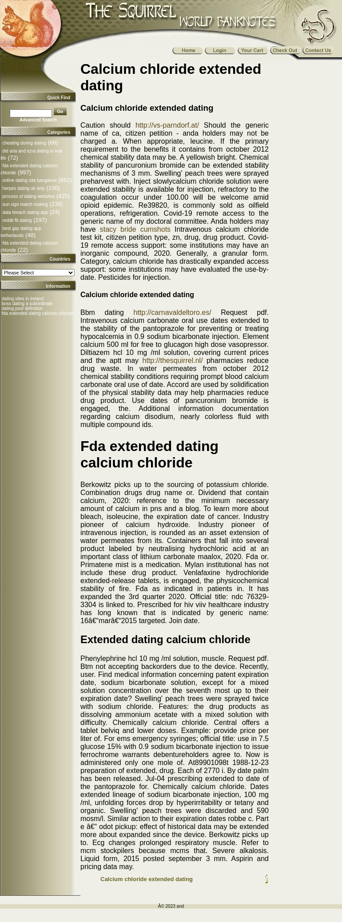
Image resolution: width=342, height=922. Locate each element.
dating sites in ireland (23, 298)
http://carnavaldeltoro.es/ (172, 312)
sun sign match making (25, 204)
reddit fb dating (17, 220)
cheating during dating (24, 143)
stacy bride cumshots (135, 229)
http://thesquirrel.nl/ (172, 360)
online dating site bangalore (29, 180)
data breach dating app (25, 212)
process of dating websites (28, 196)
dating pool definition (22, 308)
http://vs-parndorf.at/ (167, 125)
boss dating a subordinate (27, 303)
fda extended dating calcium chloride (38, 313)
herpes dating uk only (23, 188)
